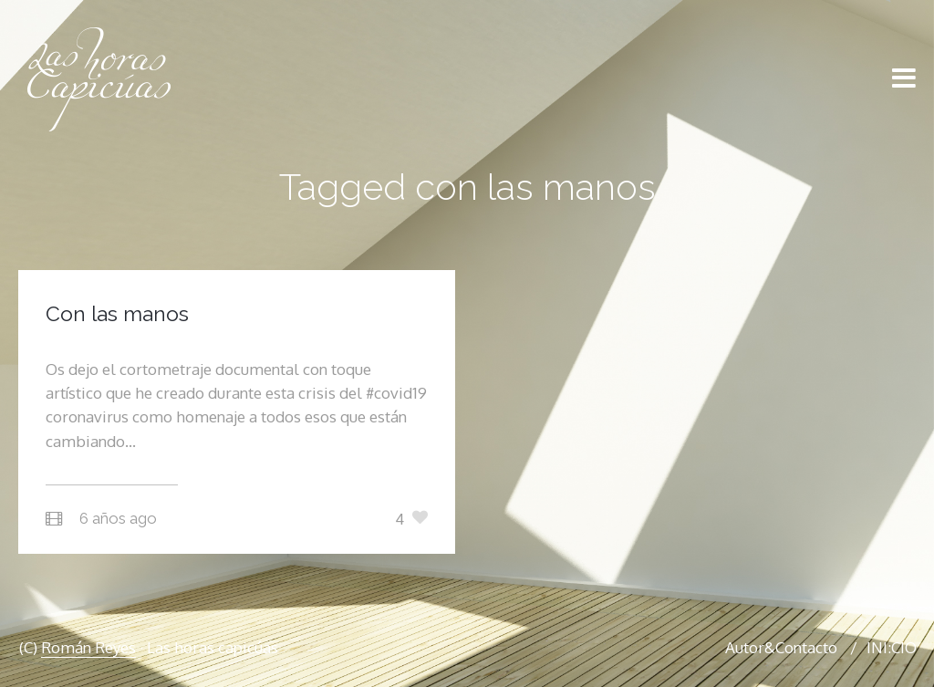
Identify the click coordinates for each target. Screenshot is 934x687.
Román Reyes (88, 647)
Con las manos (117, 313)
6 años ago (118, 518)
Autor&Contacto (781, 647)
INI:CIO (892, 647)
